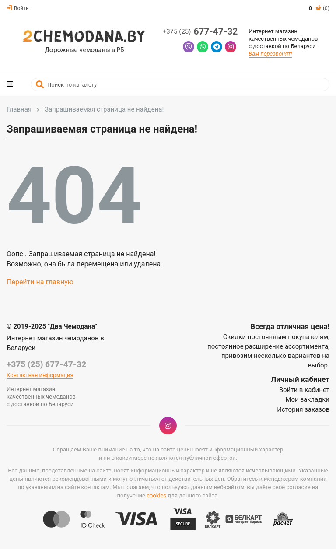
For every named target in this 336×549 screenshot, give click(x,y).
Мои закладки (307, 399)
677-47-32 (200, 32)
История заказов (303, 409)
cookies (156, 495)
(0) (319, 8)
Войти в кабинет (304, 390)
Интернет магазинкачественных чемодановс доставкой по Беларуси (283, 38)
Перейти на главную (40, 282)
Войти (18, 8)
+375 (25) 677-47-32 (46, 364)
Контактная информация (40, 375)
